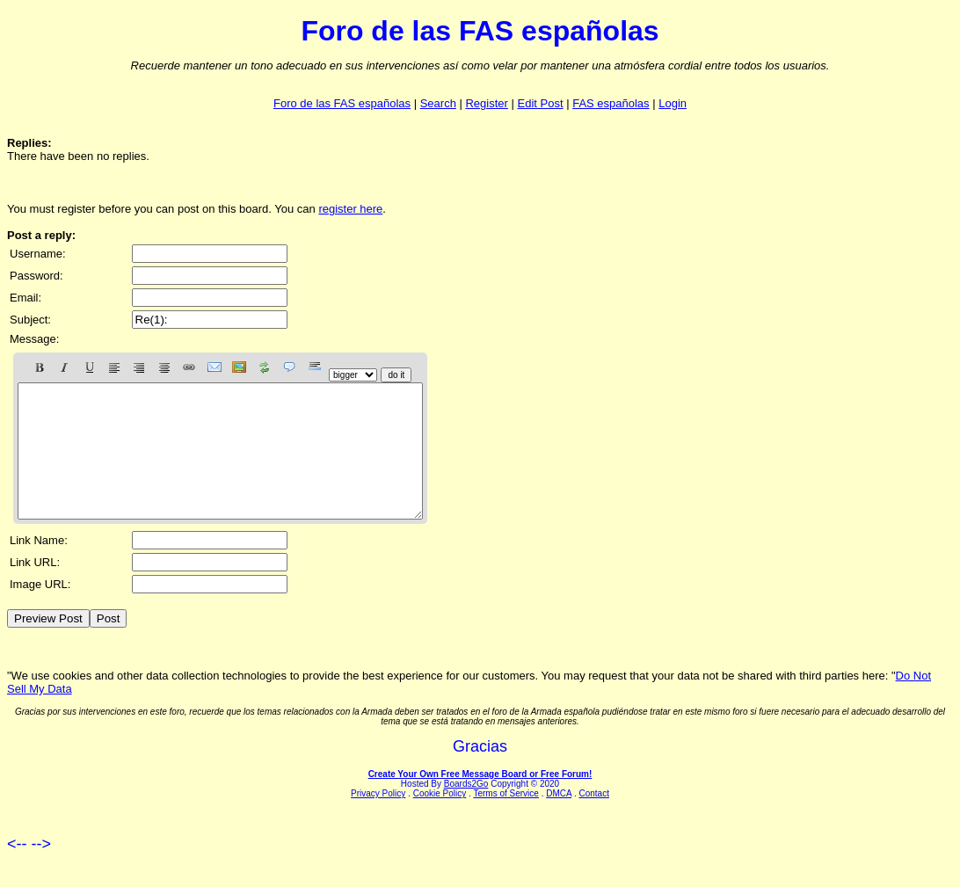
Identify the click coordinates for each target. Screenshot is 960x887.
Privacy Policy (378, 820)
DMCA (558, 820)
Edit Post (541, 103)
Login (672, 103)
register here (350, 208)
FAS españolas (610, 103)
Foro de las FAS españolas (342, 103)
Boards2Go (466, 810)
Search (438, 103)
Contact (593, 820)
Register (486, 103)
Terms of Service (505, 820)
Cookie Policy (440, 820)
